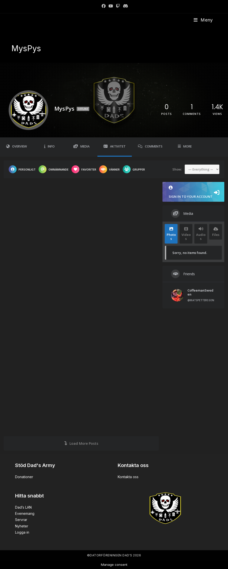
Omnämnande (53, 169)
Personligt (22, 169)
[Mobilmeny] (203, 20)
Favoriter (83, 169)
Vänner (109, 169)
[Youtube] (110, 6)
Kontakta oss (128, 477)
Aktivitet (115, 146)
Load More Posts (81, 443)
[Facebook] (103, 6)
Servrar (21, 520)
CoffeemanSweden (200, 292)
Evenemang (24, 513)
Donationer (24, 477)
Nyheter (21, 526)
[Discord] (124, 6)
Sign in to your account (193, 192)
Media (81, 146)
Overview (16, 146)
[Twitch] (117, 6)
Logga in (22, 532)
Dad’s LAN (23, 507)
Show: (177, 169)
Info (49, 146)
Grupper (134, 169)
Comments (150, 146)
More (185, 146)
